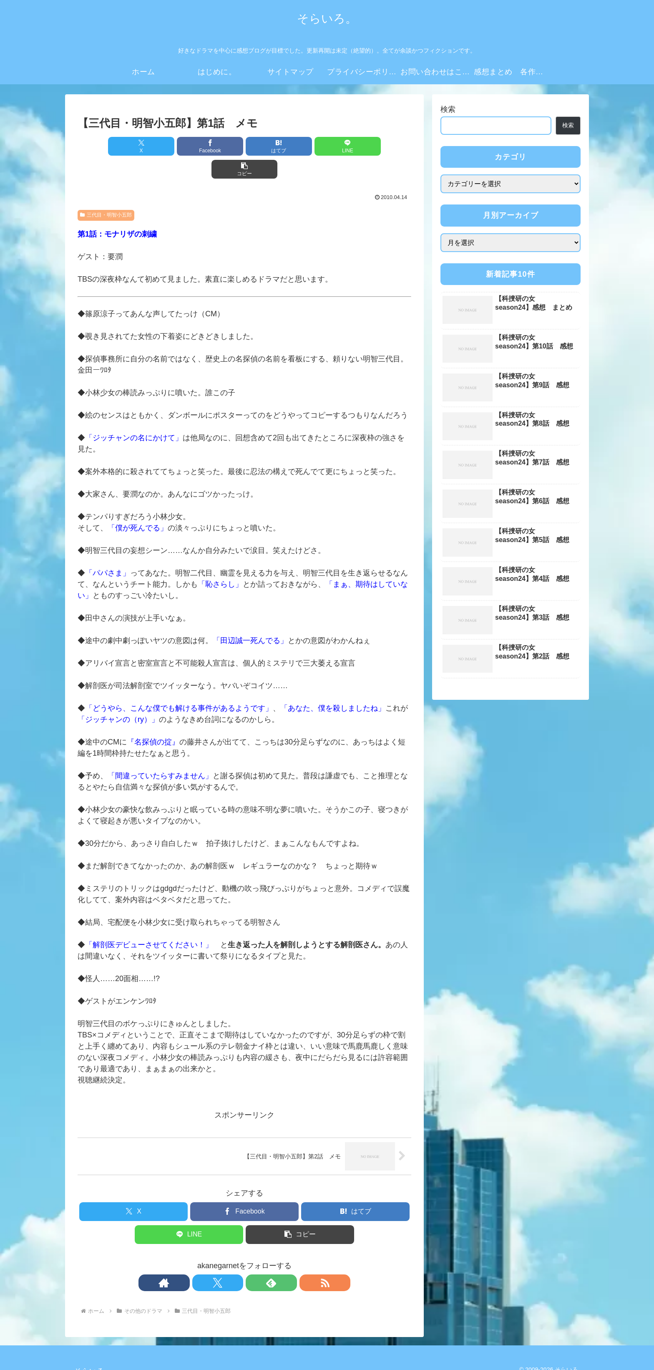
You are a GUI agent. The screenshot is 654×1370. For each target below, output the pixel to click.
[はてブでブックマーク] (244, 146)
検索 (447, 109)
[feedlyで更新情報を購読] (254, 1259)
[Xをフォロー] (234, 1259)
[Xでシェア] (132, 146)
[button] (356, 146)
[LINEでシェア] (300, 146)
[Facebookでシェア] (188, 146)
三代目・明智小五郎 (106, 192)
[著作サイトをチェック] (215, 1259)
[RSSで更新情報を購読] (273, 1259)
